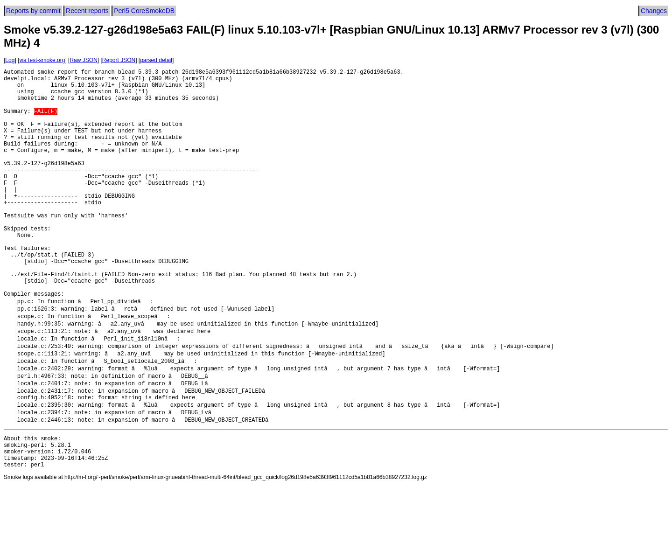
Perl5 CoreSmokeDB (144, 10)
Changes (654, 10)
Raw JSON (83, 60)
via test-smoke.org (42, 60)
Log (9, 60)
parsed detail (156, 60)
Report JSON (118, 60)
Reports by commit (33, 10)
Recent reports (87, 10)
